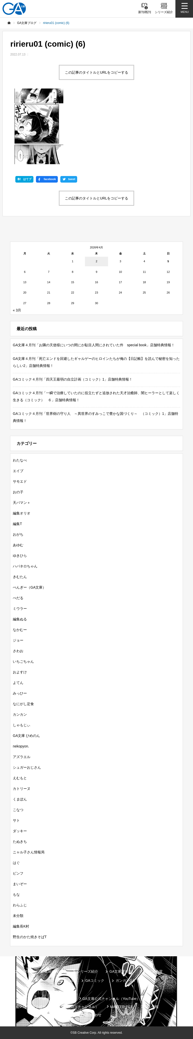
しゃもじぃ (21, 725)
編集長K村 (21, 926)
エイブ (18, 471)
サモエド (20, 481)
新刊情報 (26, 971)
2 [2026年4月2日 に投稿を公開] (96, 261)
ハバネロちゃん (25, 566)
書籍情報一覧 (55, 971)
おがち (18, 534)
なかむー (20, 630)
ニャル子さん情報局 (28, 852)
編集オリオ (21, 513)
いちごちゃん (23, 661)
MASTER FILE (121, 1007)
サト (16, 820)
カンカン (20, 714)
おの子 (18, 492)
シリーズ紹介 (87, 971)
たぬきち (20, 842)
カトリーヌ (21, 789)
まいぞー (20, 884)
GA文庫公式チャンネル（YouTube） (111, 999)
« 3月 (17, 310)
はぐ (16, 863)
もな (16, 894)
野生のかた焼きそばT (30, 937)
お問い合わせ (91, 1015)
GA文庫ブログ (120, 971)
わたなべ (20, 460)
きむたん (20, 577)
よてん (18, 683)
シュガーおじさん (27, 767)
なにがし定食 (23, 704)
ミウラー (20, 609)
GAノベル (66, 980)
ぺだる (18, 598)
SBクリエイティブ (56, 999)
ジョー (18, 640)
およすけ (20, 672)
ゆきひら (20, 556)
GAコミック (94, 980)
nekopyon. (21, 746)
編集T (17, 524)
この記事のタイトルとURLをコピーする (96, 72)
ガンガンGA (125, 980)
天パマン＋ (21, 503)
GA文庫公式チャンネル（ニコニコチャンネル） (61, 1007)
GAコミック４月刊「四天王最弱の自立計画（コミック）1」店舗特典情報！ (72, 379)
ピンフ (18, 873)
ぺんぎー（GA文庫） (29, 587)
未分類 (18, 916)
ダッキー (20, 831)
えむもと (20, 778)
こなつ (18, 810)
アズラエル (21, 757)
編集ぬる (20, 619)
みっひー (20, 693)
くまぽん (20, 799)
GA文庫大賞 (153, 971)
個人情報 (151, 1007)
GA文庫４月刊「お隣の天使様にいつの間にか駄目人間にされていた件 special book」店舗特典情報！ (94, 345)
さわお (18, 651)
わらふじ (20, 905)
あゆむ (18, 545)
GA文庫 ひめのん (26, 736)
